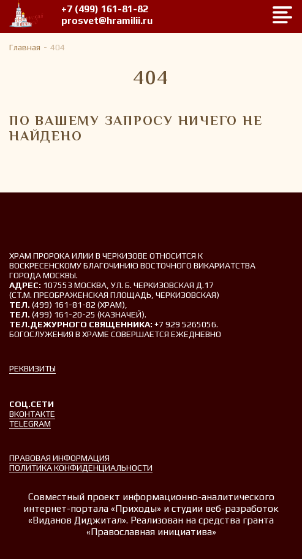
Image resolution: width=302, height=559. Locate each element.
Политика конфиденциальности (81, 468)
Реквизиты (32, 368)
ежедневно (196, 334)
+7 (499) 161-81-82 (104, 9)
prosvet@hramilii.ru (107, 20)
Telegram (30, 423)
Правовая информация (59, 458)
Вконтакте (32, 414)
